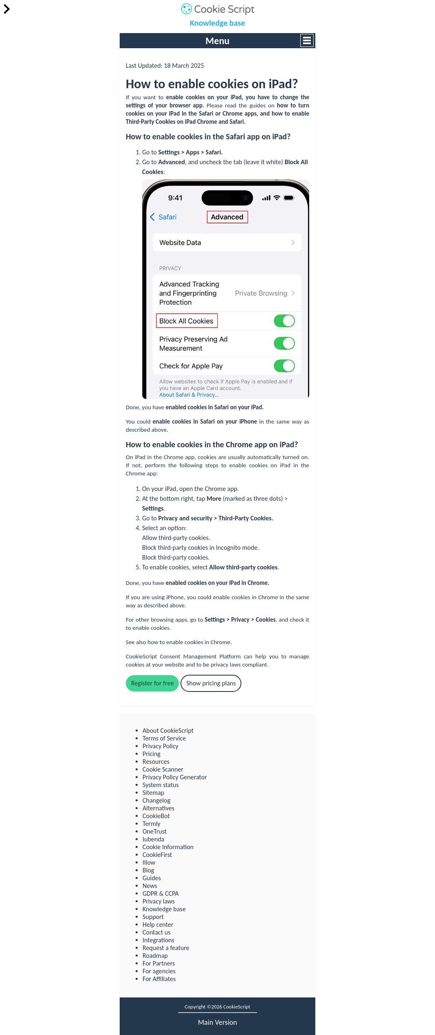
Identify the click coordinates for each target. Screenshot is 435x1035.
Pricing (152, 754)
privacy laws (226, 664)
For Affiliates (159, 979)
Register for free (152, 683)
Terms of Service (164, 738)
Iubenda (153, 839)
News (150, 886)
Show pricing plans (211, 683)
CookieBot (156, 816)
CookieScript (141, 656)
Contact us (156, 932)
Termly (152, 824)
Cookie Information (168, 847)
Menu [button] (217, 41)
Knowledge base (217, 23)
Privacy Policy (160, 746)
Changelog (156, 800)
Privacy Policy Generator (175, 777)
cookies (195, 97)
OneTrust (155, 831)
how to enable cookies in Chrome (188, 642)
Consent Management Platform (200, 656)
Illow (149, 862)
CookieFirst (157, 855)
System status (161, 785)
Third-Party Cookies (151, 121)
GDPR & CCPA (160, 893)
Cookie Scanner (163, 769)
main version (217, 1022)
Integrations (158, 940)
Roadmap (155, 955)
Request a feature (166, 948)
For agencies (159, 971)
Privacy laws (159, 901)
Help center (158, 924)
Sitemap (153, 792)
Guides (152, 878)
